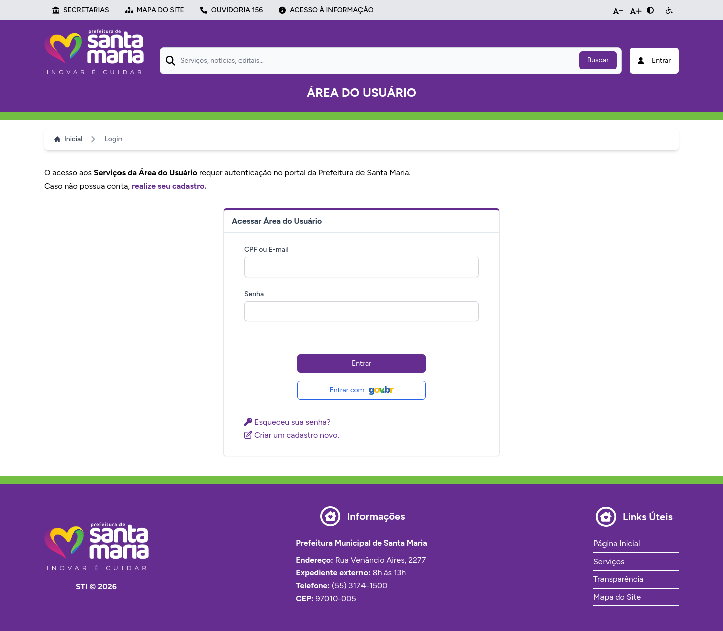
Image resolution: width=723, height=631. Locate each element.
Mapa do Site (617, 597)
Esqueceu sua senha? (287, 422)
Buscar (598, 60)
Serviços (608, 561)
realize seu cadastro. (169, 186)
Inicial (68, 139)
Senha (254, 294)
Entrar (361, 363)
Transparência (618, 579)
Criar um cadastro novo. (291, 435)
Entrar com (361, 390)
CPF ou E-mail (266, 249)
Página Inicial (616, 543)
